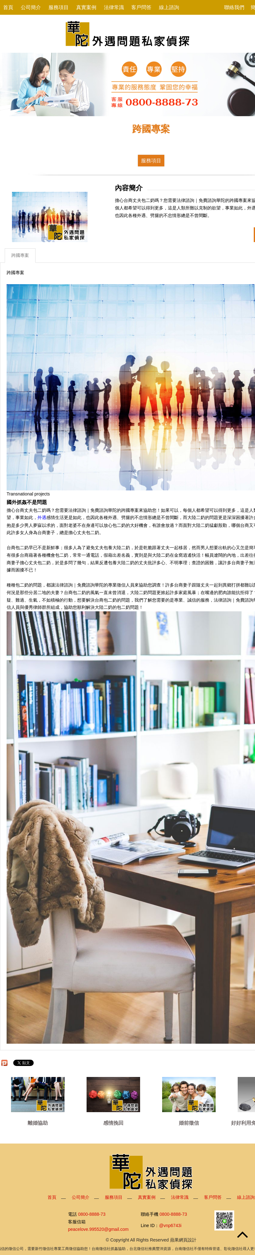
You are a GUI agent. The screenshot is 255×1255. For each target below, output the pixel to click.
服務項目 (58, 7)
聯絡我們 (234, 7)
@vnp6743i (170, 1225)
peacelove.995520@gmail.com (98, 1229)
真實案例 (86, 7)
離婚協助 (38, 1123)
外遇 (41, 517)
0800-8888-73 (91, 1214)
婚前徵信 (189, 1123)
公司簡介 (31, 7)
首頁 (8, 7)
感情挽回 (113, 1123)
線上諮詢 (169, 7)
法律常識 (114, 7)
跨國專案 (20, 255)
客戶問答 (141, 7)
